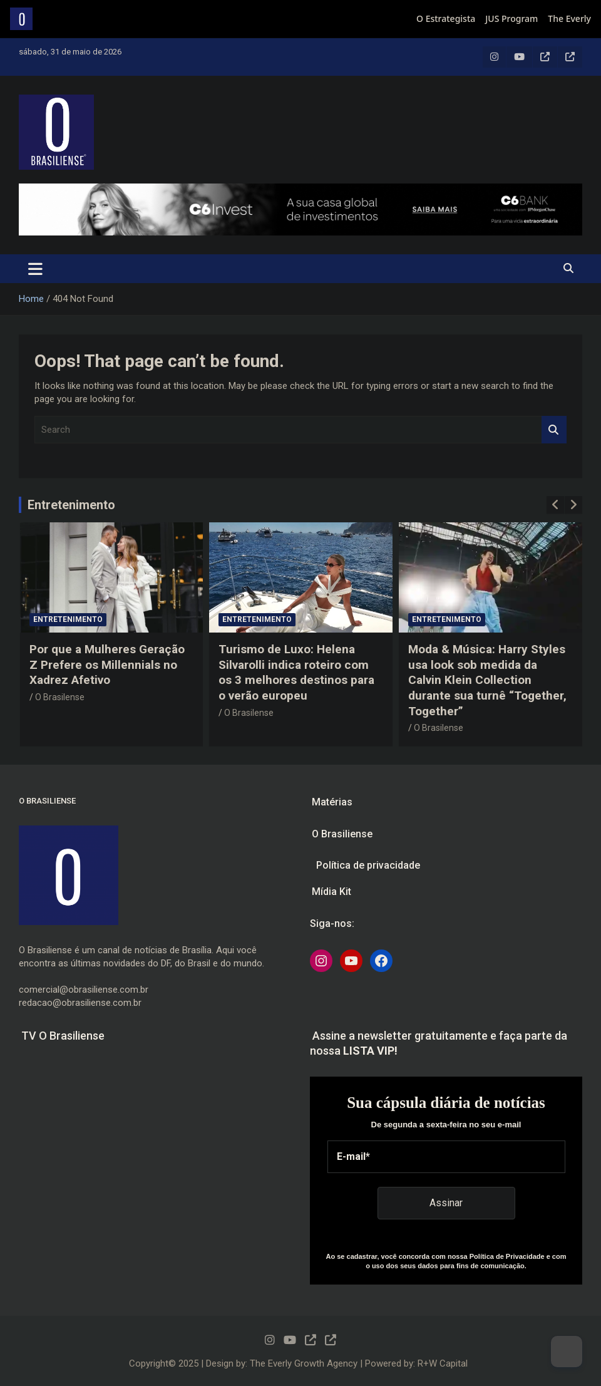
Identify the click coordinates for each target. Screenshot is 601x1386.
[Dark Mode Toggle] (566, 1351)
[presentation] (555, 505)
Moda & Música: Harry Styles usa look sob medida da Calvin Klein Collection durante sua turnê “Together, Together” (487, 680)
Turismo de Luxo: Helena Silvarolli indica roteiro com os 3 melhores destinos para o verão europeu (296, 672)
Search (554, 430)
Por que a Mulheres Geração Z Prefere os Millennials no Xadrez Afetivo (107, 664)
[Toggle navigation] (35, 268)
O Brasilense (60, 697)
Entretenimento (71, 504)
